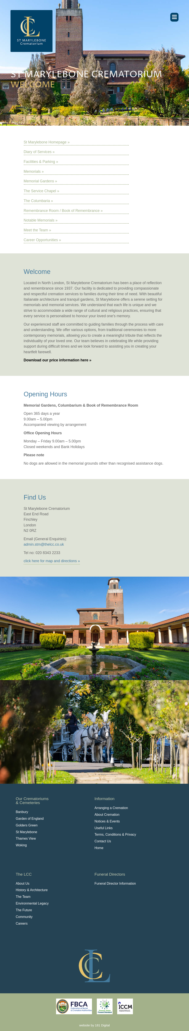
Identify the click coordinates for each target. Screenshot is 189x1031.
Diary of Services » (39, 152)
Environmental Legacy (32, 903)
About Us (22, 883)
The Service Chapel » (41, 191)
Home (98, 848)
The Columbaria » (38, 201)
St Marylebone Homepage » (47, 142)
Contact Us (102, 841)
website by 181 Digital (94, 1025)
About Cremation (106, 814)
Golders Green (27, 825)
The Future (24, 910)
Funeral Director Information (115, 883)
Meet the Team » (37, 230)
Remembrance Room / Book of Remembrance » (63, 211)
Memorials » (34, 171)
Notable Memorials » (41, 220)
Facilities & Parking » (41, 162)
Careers (22, 923)
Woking (21, 845)
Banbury (22, 812)
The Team (23, 896)
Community (24, 917)
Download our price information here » (58, 360)
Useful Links (103, 828)
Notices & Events (107, 821)
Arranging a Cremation (111, 808)
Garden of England (30, 818)
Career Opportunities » (42, 240)
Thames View (26, 838)
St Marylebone (26, 832)
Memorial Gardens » (40, 181)
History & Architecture (32, 890)
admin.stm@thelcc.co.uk (44, 544)
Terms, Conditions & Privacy (115, 834)
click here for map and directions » (52, 561)
